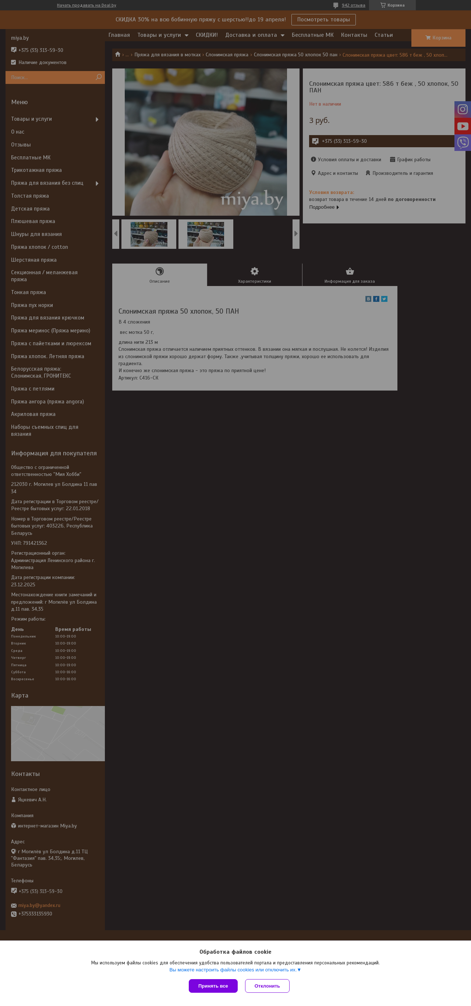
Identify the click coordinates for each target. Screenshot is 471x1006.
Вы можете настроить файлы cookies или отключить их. (233, 970)
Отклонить (267, 986)
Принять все (213, 986)
